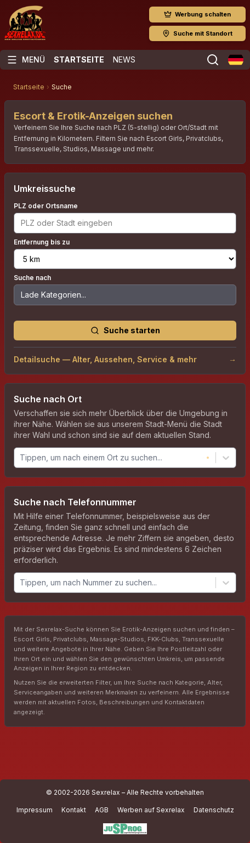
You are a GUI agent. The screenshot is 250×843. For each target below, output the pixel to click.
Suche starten (125, 330)
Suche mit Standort (197, 33)
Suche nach (32, 278)
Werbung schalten (197, 14)
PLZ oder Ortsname (46, 206)
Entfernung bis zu (42, 242)
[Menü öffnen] (26, 59)
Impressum (34, 810)
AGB (102, 810)
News (124, 59)
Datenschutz (214, 810)
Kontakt (73, 810)
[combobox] (21, 457)
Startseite (79, 59)
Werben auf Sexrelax (151, 810)
